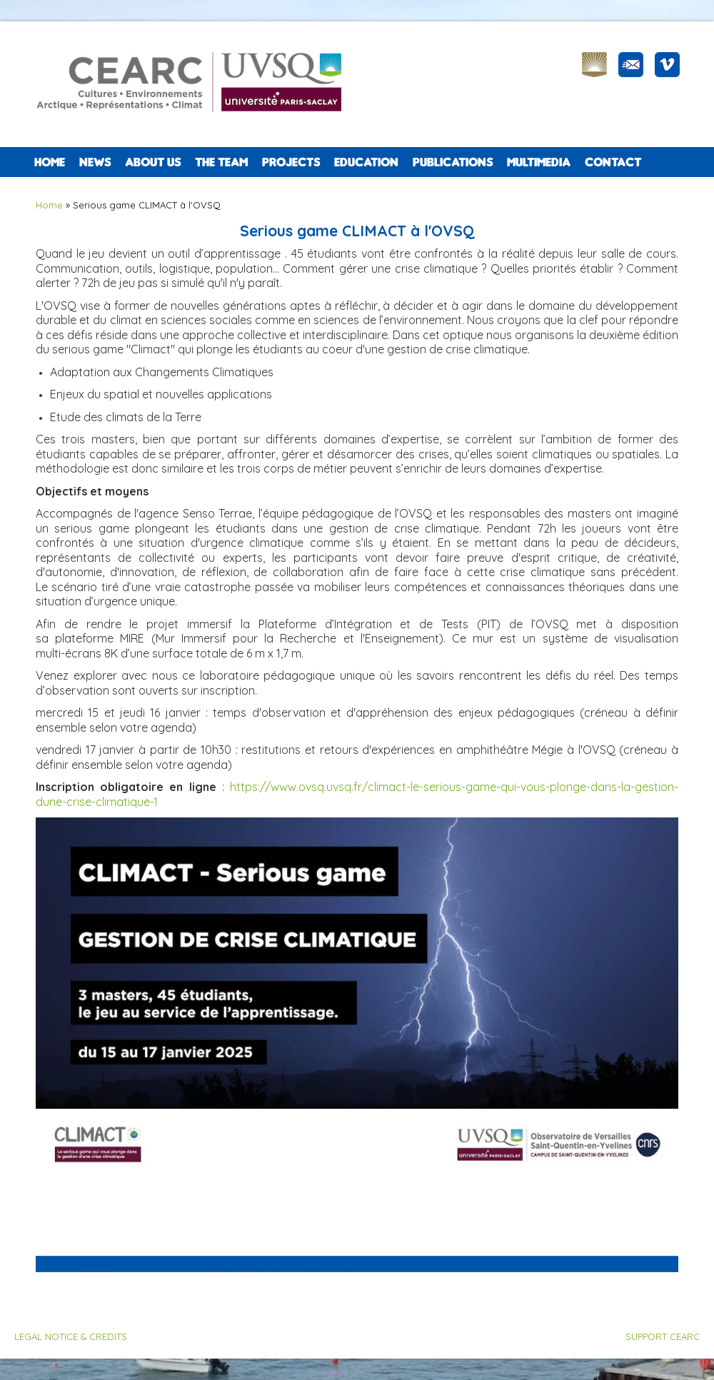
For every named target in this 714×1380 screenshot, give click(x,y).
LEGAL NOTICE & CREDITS (70, 1336)
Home (49, 162)
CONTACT (613, 162)
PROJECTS (291, 162)
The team (221, 162)
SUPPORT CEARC (662, 1336)
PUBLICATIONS (453, 162)
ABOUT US (153, 162)
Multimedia (538, 162)
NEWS (95, 162)
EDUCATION (366, 162)
